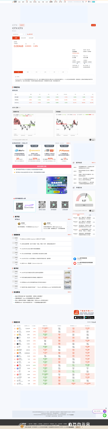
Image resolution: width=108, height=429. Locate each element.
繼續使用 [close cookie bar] (78, 427)
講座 (78, 215)
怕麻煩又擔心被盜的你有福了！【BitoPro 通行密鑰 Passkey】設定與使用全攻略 (41, 287)
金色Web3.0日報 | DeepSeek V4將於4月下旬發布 (33, 239)
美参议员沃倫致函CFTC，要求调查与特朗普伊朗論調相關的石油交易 (86, 183)
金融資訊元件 (46, 423)
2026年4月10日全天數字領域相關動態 (30, 248)
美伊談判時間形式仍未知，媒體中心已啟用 (86, 171)
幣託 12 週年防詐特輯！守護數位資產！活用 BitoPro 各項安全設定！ (32, 300)
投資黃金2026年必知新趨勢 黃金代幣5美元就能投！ (34, 282)
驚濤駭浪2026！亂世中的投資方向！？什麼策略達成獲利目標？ (31, 302)
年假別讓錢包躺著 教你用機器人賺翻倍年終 (32, 277)
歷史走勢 (23, 38)
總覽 (16, 38)
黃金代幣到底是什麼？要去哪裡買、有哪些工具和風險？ (29, 296)
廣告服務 (40, 423)
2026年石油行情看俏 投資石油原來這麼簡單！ (32, 272)
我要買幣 (22, 25)
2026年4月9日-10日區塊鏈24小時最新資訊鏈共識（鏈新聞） (36, 258)
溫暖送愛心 (87, 424)
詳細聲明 (72, 414)
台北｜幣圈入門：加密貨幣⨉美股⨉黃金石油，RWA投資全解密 (85, 223)
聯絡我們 (52, 423)
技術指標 (31, 38)
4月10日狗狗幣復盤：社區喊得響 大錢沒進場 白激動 (34, 253)
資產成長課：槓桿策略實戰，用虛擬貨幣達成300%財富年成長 (85, 235)
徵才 (56, 423)
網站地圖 (60, 423)
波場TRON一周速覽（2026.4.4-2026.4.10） (32, 263)
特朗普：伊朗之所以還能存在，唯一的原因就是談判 (86, 175)
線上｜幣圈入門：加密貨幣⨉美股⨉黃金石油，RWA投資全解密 (85, 219)
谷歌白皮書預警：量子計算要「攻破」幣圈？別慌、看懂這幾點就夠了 (38, 243)
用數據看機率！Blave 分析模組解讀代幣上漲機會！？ (28, 298)
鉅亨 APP (83, 424)
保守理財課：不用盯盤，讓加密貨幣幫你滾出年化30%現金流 (85, 227)
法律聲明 (65, 423)
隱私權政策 (71, 427)
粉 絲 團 (70, 424)
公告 (90, 215)
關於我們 (30, 423)
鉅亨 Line (79, 424)
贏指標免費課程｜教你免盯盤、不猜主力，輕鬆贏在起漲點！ (85, 231)
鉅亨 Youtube (74, 424)
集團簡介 (35, 423)
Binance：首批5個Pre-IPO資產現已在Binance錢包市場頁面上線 (86, 179)
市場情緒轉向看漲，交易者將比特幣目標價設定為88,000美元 (86, 167)
